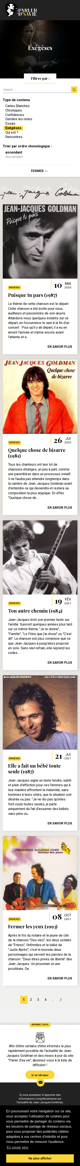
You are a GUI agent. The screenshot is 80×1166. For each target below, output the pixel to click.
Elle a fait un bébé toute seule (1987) (34, 768)
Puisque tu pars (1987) (32, 295)
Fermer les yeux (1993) (32, 926)
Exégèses (14, 287)
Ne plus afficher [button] (40, 1158)
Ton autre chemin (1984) (35, 610)
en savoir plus (60, 347)
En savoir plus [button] (17, 1147)
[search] (37, 90)
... (53, 999)
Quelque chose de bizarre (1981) (36, 453)
